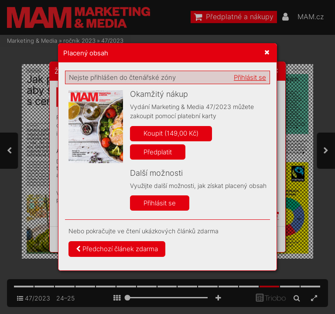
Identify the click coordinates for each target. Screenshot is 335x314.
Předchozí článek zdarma (117, 249)
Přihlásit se (250, 77)
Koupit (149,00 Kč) (171, 133)
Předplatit (158, 152)
